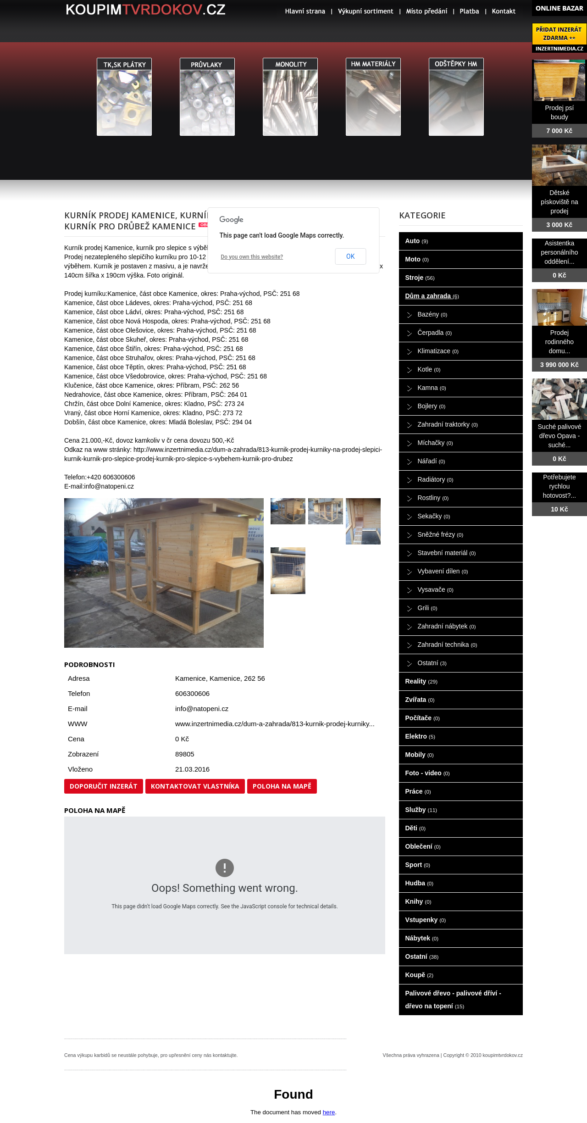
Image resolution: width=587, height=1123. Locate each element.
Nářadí (431, 461)
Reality (421, 681)
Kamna (432, 387)
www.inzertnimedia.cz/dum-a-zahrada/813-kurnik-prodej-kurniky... (275, 724)
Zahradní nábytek (447, 626)
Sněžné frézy (441, 534)
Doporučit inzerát (104, 786)
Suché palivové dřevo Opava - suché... (559, 436)
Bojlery (432, 406)
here (329, 1112)
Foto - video (427, 773)
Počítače (422, 718)
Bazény (433, 314)
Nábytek (422, 938)
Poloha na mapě (282, 786)
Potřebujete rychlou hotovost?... (559, 486)
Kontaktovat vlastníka (195, 786)
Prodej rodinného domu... (559, 342)
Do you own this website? (252, 257)
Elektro (420, 736)
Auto (416, 241)
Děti (415, 828)
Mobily (419, 754)
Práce (418, 791)
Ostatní (432, 663)
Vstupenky (425, 919)
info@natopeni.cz (201, 708)
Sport (418, 864)
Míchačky (435, 442)
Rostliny (433, 497)
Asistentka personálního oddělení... (559, 252)
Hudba (419, 883)
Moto (417, 259)
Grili (427, 608)
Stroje (420, 277)
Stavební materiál (447, 552)
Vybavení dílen (443, 571)
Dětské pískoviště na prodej (559, 202)
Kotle (429, 369)
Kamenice (225, 678)
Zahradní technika (447, 644)
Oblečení (423, 846)
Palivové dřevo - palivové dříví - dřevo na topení (453, 1000)
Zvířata (420, 699)
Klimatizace (438, 351)
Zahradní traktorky (448, 424)
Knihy (418, 901)
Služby (421, 809)
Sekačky (434, 516)
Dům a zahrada (432, 296)
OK (350, 256)
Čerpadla (435, 332)
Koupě (419, 974)
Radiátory (436, 479)
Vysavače (436, 589)
